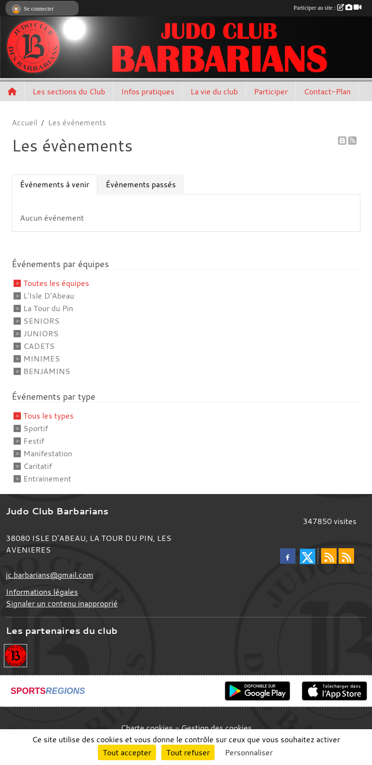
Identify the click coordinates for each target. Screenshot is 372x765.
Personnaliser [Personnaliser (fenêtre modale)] (249, 752)
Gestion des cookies (216, 727)
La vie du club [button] (214, 91)
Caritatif (37, 466)
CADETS (39, 346)
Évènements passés (141, 184)
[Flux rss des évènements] (346, 556)
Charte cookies (147, 727)
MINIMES (41, 358)
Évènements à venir (54, 184)
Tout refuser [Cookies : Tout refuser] (188, 752)
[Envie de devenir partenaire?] (15, 654)
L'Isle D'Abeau (48, 295)
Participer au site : (327, 7)
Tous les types (48, 415)
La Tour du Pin (48, 308)
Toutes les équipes (56, 283)
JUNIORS (41, 333)
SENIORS (41, 320)
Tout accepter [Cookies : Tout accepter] (127, 752)
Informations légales (42, 591)
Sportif (35, 428)
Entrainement (47, 478)
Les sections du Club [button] (68, 91)
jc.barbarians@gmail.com (49, 575)
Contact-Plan (327, 91)
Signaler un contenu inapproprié (62, 603)
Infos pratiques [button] (147, 91)
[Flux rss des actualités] (329, 556)
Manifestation (47, 453)
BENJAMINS (46, 371)
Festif (33, 440)
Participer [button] (271, 91)
